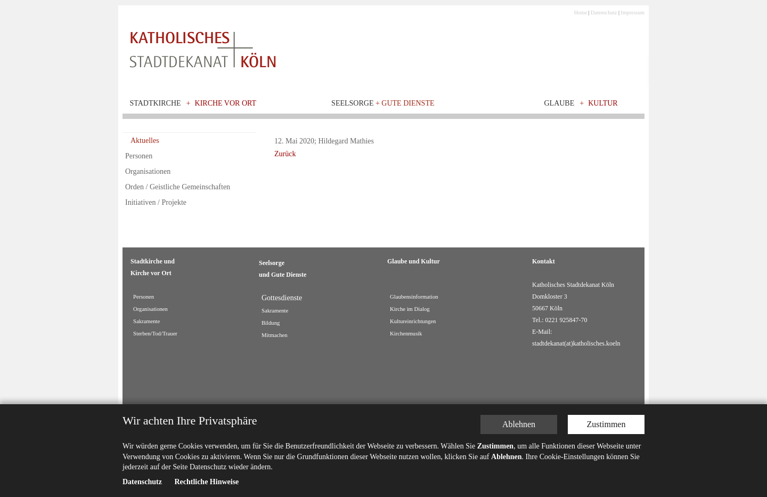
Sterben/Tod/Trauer (155, 333)
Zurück (285, 154)
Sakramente (146, 321)
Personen (138, 156)
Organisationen (147, 171)
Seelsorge (382, 103)
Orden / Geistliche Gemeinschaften (177, 187)
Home (580, 12)
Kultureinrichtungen (413, 321)
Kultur (603, 103)
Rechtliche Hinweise (206, 482)
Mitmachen (275, 335)
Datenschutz (604, 12)
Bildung (271, 323)
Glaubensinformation (414, 297)
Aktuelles (144, 141)
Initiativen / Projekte (155, 202)
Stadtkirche (155, 103)
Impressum (632, 12)
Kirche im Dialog (410, 309)
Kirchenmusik (406, 333)
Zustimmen (606, 424)
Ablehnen (518, 424)
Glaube (559, 103)
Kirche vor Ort (226, 103)
